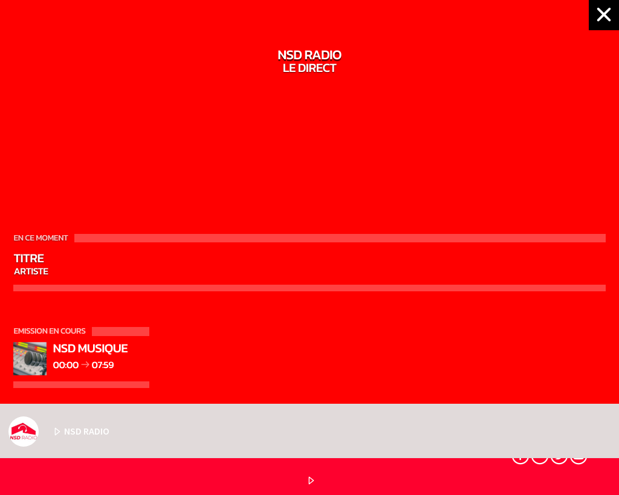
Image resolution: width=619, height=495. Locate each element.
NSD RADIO (58, 431)
